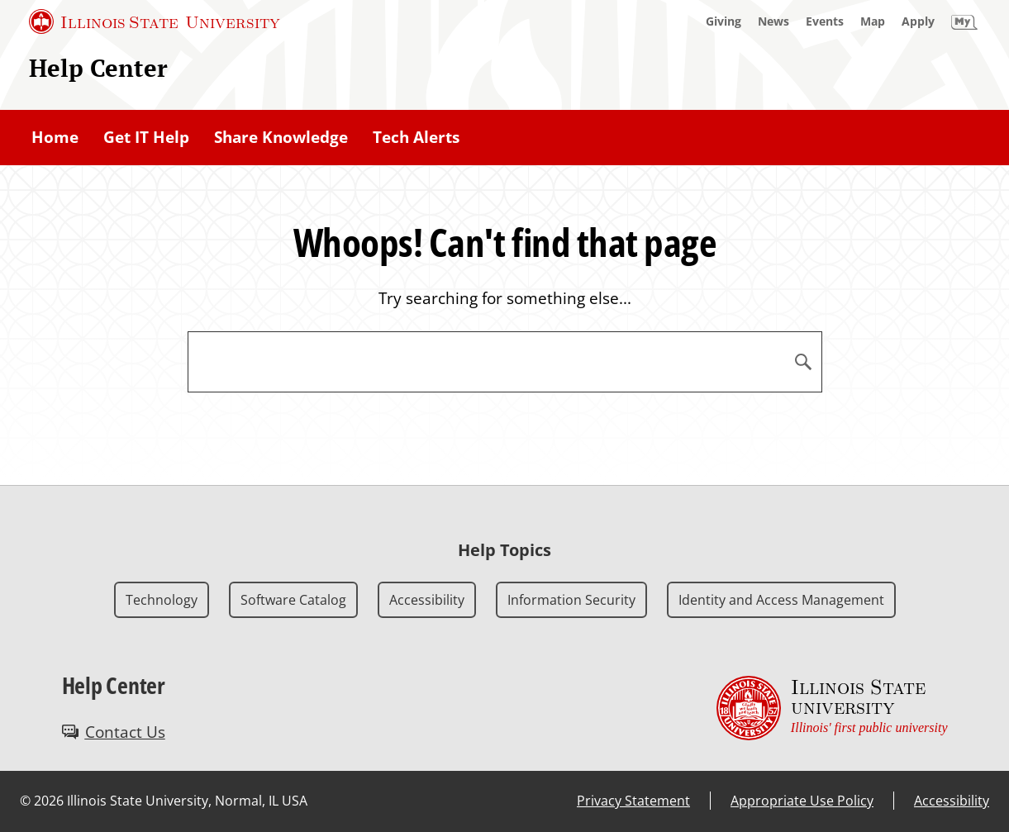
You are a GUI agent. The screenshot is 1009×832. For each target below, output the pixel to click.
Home (55, 137)
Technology (162, 600)
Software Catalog (293, 600)
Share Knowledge (281, 137)
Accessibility (426, 600)
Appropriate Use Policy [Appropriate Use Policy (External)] (802, 801)
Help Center (98, 67)
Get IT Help (146, 137)
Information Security (571, 600)
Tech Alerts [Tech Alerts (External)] (416, 137)
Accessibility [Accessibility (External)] (951, 801)
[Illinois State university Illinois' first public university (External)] (832, 707)
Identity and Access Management (781, 600)
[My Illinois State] (964, 21)
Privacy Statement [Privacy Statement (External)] (633, 801)
